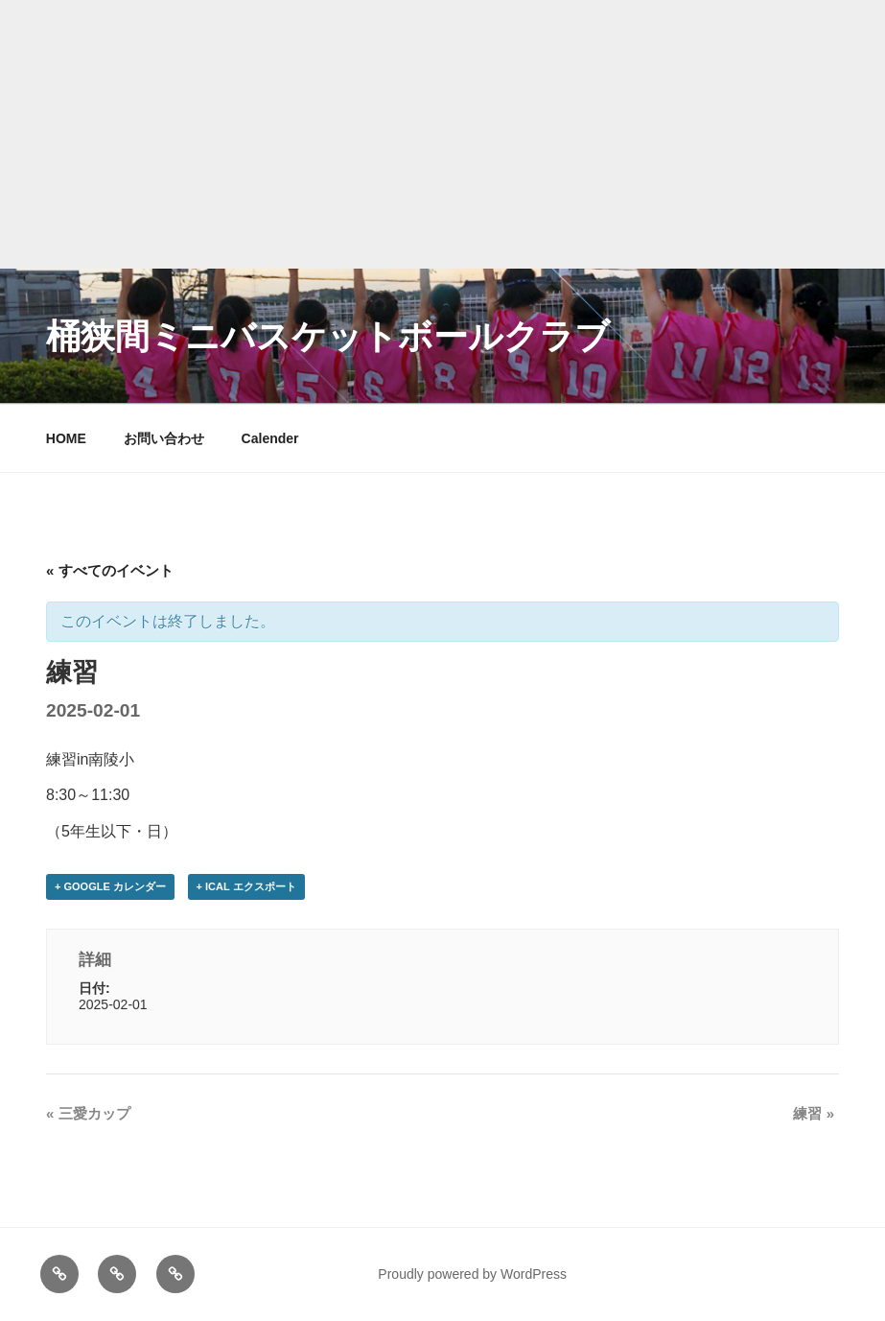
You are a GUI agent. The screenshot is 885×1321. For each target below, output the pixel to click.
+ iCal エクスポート (246, 886)
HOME (66, 438)
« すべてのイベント (110, 570)
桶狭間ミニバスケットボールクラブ (328, 336)
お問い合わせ (164, 438)
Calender (270, 438)
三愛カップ (88, 1113)
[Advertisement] (442, 134)
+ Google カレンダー (110, 886)
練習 (813, 1113)
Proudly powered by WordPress (472, 1274)
